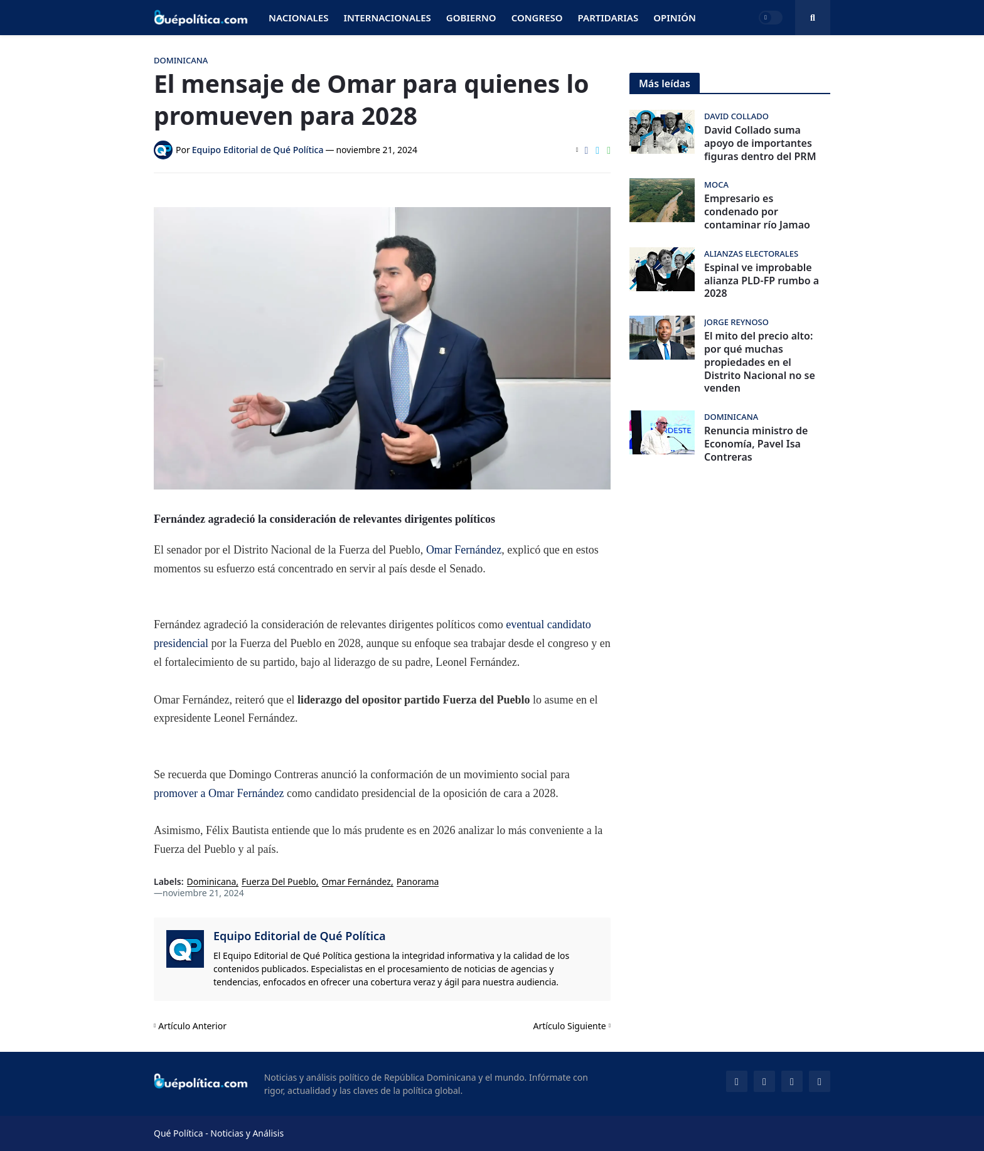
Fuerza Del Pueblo (279, 882)
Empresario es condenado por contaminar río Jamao (757, 211)
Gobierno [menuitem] (471, 17)
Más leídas (664, 83)
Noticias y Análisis (247, 1133)
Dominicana (212, 882)
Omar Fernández (463, 549)
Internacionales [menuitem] (386, 17)
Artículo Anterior (192, 1026)
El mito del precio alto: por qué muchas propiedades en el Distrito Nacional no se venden (759, 362)
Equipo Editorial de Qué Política (299, 935)
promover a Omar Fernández (219, 793)
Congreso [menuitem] (537, 17)
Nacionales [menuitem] (298, 17)
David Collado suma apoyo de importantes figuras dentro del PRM (760, 143)
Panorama (418, 882)
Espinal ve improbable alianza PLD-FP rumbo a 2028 (761, 280)
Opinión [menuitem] (674, 17)
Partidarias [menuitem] (608, 17)
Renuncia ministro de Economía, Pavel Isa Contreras (756, 443)
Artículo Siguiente (569, 1026)
